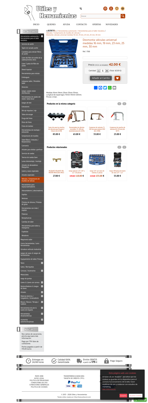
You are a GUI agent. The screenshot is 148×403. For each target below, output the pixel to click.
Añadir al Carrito (101, 78)
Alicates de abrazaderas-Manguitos (30, 166)
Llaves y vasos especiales (30, 171)
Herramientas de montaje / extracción (31, 131)
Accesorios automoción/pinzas (32, 320)
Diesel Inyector (27, 69)
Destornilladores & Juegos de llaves (32, 287)
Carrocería (25, 145)
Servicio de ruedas (28, 153)
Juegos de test (26, 102)
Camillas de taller (28, 221)
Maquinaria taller (26, 239)
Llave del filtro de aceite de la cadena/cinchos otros (32, 58)
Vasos (32, 263)
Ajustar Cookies (136, 396)
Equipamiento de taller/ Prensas (32, 259)
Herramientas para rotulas (31, 73)
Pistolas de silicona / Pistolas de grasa (32, 203)
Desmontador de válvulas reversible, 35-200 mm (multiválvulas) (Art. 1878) (77, 129)
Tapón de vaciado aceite (30, 48)
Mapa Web (39, 376)
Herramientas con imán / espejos (30, 209)
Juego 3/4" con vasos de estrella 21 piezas (97, 172)
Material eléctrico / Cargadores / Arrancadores (32, 297)
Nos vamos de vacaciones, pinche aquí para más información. (32, 336)
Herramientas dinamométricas (32, 314)
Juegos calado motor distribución (29, 92)
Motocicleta (24, 274)
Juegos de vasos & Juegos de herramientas (30, 254)
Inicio (36, 24)
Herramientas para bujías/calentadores (28, 185)
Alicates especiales (28, 175)
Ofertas (96, 24)
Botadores (25, 235)
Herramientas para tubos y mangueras (31, 226)
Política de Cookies (39, 387)
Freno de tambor (27, 126)
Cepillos (24, 194)
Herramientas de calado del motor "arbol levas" (31, 97)
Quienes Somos (51, 25)
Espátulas (25, 231)
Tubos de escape (27, 114)
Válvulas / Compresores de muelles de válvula (31, 179)
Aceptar (123, 396)
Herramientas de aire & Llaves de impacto (32, 309)
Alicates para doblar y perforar (32, 149)
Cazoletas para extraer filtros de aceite (31, 52)
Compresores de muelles (30, 136)
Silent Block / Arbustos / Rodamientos (30, 140)
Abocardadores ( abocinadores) (32, 190)
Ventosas (25, 198)
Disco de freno (27, 122)
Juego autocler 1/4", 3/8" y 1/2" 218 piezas (77, 172)
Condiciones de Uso (39, 383)
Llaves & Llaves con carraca (32, 282)
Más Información (109, 389)
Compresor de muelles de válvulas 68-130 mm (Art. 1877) (117, 129)
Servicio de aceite (28, 44)
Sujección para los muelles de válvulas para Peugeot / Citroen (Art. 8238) (56, 129)
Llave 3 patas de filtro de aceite (30, 64)
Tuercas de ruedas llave (29, 157)
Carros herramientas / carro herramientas (30, 244)
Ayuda (66, 24)
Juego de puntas (26, 278)
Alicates (32, 292)
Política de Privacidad (39, 380)
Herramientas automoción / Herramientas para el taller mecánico (32, 38)
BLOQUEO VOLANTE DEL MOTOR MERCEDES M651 (56, 172)
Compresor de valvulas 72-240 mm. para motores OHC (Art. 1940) (97, 129)
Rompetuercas (26, 218)
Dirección (25, 87)
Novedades (112, 24)
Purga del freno (27, 118)
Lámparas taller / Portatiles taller (31, 82)
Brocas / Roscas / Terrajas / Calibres (32, 303)
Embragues (25, 77)
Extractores (25, 106)
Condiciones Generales (39, 385)
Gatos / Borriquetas (27, 266)
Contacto (81, 24)
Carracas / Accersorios (32, 270)
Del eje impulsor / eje (29, 110)
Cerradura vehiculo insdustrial (31, 249)
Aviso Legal (39, 378)
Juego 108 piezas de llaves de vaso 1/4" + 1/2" (117, 172)
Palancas (25, 214)
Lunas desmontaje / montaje (31, 161)
